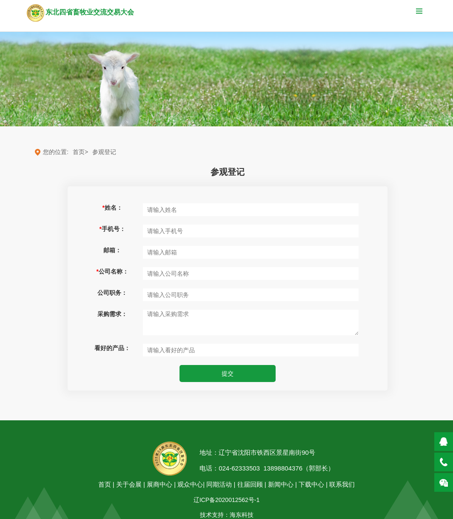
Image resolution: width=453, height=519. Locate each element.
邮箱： (112, 250)
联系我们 (342, 484)
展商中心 (159, 484)
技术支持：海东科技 (227, 514)
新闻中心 (280, 484)
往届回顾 (251, 484)
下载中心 (311, 484)
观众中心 (190, 484)
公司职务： (112, 292)
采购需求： (112, 314)
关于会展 (129, 484)
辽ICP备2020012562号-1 (227, 499)
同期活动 (219, 484)
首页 (104, 484)
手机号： (112, 228)
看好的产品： (112, 348)
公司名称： (112, 271)
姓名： (113, 207)
